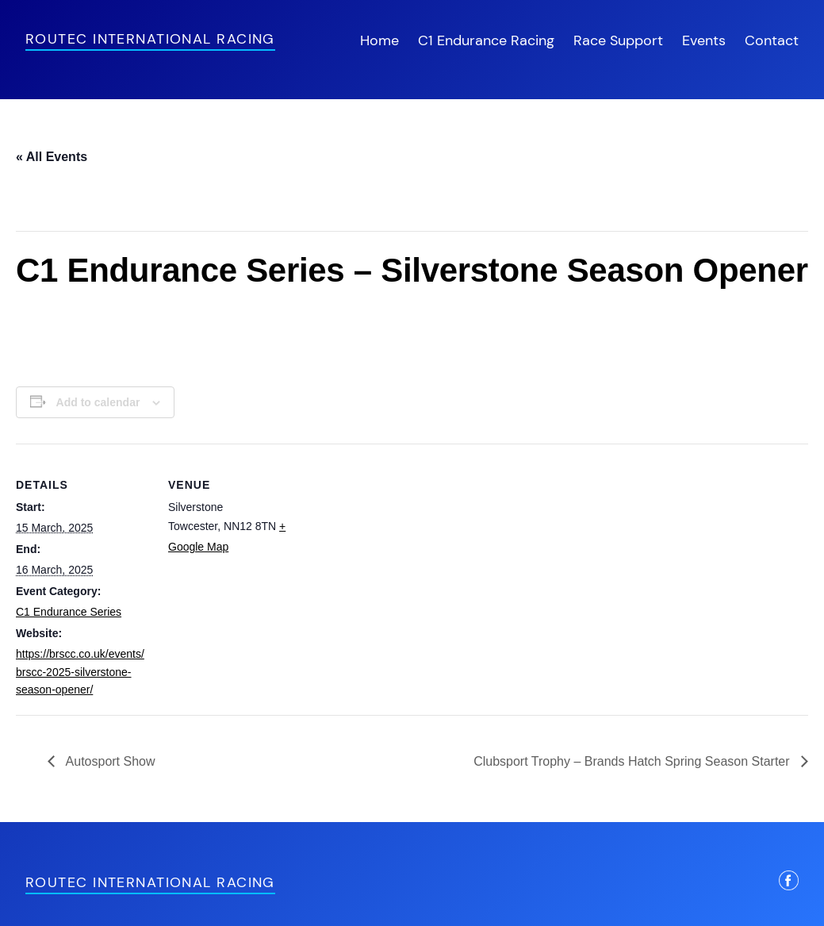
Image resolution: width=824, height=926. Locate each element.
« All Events (51, 156)
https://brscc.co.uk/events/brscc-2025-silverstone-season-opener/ (80, 671)
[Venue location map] (404, 553)
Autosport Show (109, 761)
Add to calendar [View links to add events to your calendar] (98, 402)
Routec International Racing (150, 39)
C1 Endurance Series (68, 611)
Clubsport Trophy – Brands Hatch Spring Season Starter (633, 761)
